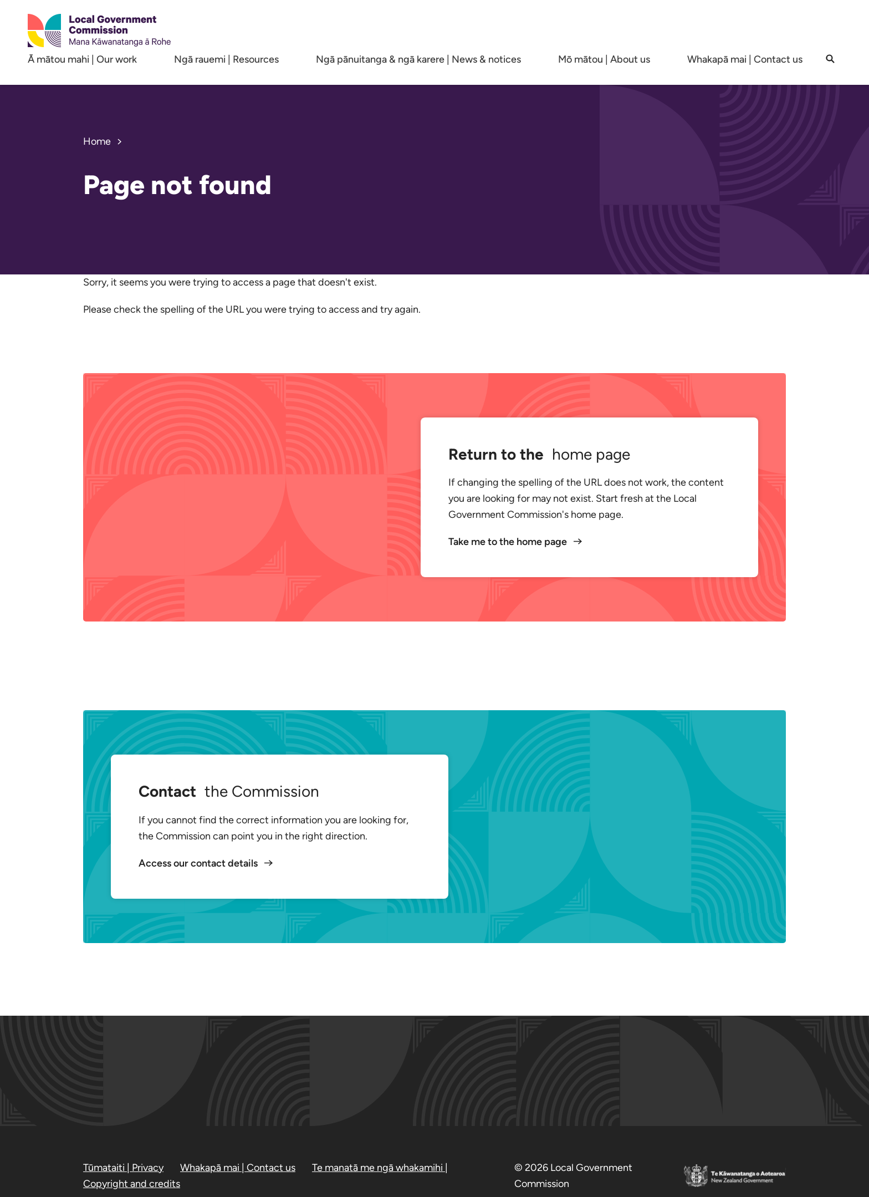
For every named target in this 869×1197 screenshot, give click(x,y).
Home (97, 141)
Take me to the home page (508, 542)
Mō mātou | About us (604, 59)
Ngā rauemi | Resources (226, 59)
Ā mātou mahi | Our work (82, 59)
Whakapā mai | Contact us (744, 59)
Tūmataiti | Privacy (123, 1168)
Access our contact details (199, 863)
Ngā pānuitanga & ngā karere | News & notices (418, 59)
